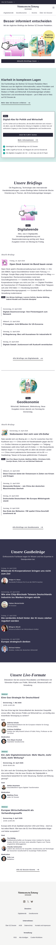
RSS (15, 937)
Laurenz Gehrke (30, 297)
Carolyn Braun (11, 461)
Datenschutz (28, 925)
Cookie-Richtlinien (36, 937)
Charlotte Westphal (28, 299)
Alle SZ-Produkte (8, 2)
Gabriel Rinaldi (12, 299)
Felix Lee (21, 461)
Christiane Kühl (44, 459)
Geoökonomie (33, 913)
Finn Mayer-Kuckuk (17, 459)
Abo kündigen (23, 937)
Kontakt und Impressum (43, 925)
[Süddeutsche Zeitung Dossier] (28, 7)
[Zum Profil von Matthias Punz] (3, 796)
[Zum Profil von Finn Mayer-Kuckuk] (3, 741)
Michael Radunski (36, 461)
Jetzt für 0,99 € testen (28, 135)
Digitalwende (22, 913)
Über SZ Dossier (10, 925)
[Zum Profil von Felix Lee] (3, 858)
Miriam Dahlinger (16, 297)
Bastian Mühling (43, 297)
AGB (20, 925)
